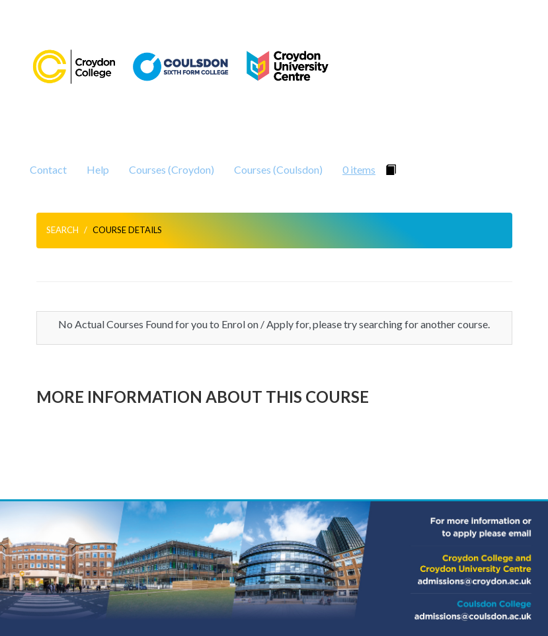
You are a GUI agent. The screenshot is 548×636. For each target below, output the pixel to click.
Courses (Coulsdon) (278, 169)
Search (62, 230)
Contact (48, 169)
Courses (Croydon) (171, 169)
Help (98, 169)
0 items (358, 169)
